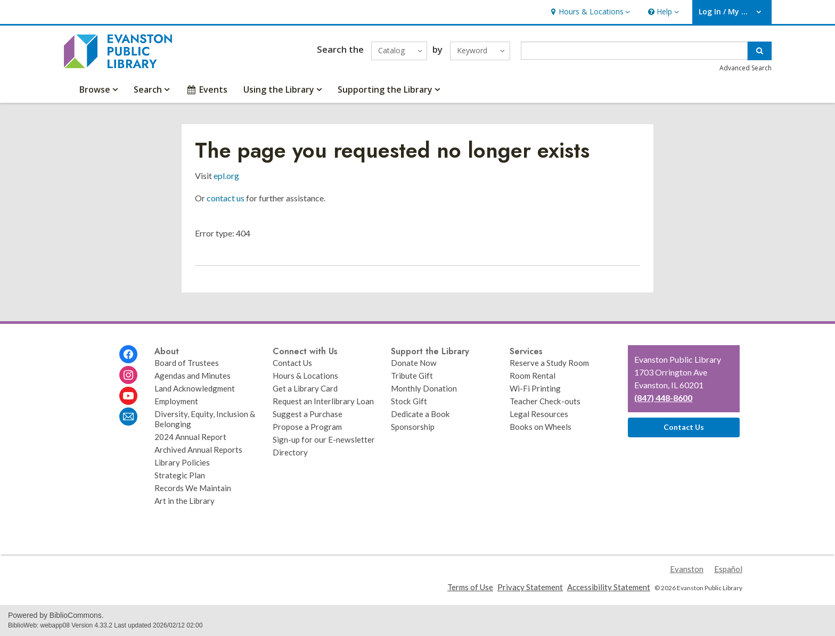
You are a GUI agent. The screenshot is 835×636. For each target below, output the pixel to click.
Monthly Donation (424, 388)
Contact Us (292, 363)
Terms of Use (470, 587)
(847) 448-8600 (663, 398)
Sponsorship (413, 426)
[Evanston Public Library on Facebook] (128, 354)
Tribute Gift (412, 375)
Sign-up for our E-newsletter (324, 439)
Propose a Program (307, 426)
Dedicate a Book (420, 414)
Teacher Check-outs (545, 401)
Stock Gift (409, 401)
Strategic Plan (179, 475)
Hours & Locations (305, 375)
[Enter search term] (634, 51)
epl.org (226, 175)
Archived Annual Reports (198, 449)
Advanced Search (745, 67)
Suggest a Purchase (307, 414)
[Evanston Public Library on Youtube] (128, 396)
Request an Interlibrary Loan (323, 401)
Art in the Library (184, 500)
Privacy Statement (530, 587)
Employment (176, 401)
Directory (290, 452)
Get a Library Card (305, 388)
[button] (589, 12)
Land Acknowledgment (194, 388)
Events (206, 89)
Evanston (686, 569)
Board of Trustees (186, 363)
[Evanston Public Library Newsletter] (128, 416)
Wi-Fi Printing (535, 388)
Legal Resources (539, 414)
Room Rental (532, 375)
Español (728, 569)
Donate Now (414, 363)
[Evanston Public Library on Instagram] (128, 375)
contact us (225, 198)
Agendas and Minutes (192, 375)
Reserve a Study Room (549, 363)
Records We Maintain (192, 488)
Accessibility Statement (608, 587)
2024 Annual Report (190, 437)
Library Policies (182, 462)
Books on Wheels (540, 426)
